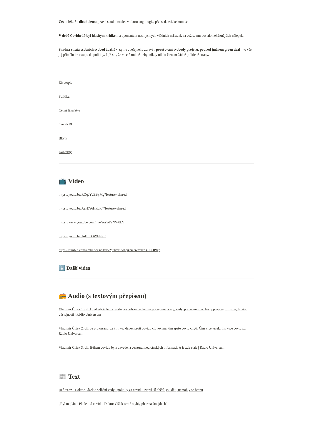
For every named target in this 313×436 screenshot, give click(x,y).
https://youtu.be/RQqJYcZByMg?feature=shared (93, 194)
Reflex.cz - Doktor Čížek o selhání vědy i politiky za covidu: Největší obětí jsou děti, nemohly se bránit (131, 390)
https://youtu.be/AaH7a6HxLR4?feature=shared (92, 208)
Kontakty (65, 152)
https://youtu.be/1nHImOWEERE (82, 236)
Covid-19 (65, 124)
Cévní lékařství (69, 110)
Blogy (63, 138)
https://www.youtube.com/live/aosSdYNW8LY (91, 222)
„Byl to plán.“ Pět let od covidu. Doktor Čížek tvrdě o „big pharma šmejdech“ (113, 404)
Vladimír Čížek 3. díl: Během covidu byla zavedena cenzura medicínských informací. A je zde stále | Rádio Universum (142, 347)
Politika (64, 96)
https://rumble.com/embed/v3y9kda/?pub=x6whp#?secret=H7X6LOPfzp (109, 250)
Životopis (65, 82)
